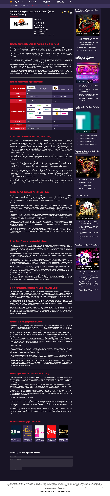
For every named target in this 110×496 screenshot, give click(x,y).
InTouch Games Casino (85, 185)
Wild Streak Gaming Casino (86, 179)
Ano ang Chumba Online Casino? (88, 47)
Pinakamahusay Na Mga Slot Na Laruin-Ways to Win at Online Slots (88, 222)
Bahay (16, 6)
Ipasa (16, 469)
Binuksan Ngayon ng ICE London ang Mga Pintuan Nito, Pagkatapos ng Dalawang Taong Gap (88, 277)
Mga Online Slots (33, 2)
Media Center (62, 491)
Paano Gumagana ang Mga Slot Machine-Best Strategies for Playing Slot (88, 228)
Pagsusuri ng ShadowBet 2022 (87, 141)
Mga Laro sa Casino (46, 1)
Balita (70, 2)
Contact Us (47, 491)
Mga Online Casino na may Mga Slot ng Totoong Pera (88, 99)
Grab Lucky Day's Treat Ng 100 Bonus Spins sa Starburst (88, 272)
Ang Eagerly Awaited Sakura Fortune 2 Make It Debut (88, 290)
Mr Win (41, 26)
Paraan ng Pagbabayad (60, 1)
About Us (42, 491)
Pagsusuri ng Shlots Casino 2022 (88, 138)
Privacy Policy (54, 491)
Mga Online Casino (20, 2)
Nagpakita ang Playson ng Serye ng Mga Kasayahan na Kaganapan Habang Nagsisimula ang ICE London (88, 284)
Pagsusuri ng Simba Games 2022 (88, 135)
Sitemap (68, 491)
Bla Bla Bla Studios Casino (86, 182)
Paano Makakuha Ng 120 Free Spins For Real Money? (88, 39)
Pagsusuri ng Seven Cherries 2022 (88, 144)
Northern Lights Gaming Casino (87, 188)
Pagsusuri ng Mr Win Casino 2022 (41, 6)
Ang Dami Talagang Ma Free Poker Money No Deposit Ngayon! (88, 94)
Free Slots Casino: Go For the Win (88, 50)
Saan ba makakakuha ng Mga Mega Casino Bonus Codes (88, 43)
